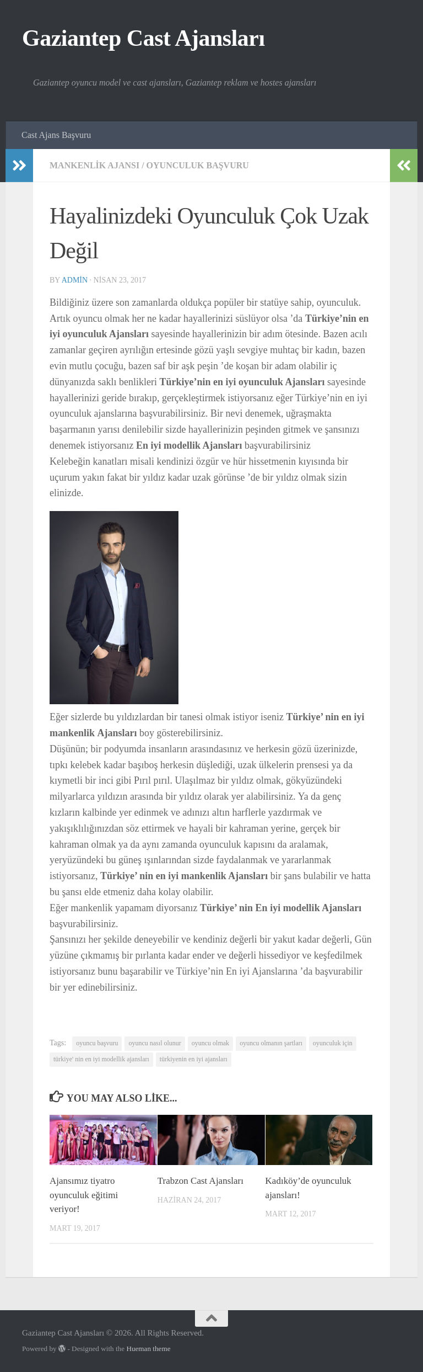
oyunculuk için (332, 1043)
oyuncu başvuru (97, 1043)
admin (75, 280)
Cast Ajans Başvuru (56, 135)
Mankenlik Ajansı (94, 165)
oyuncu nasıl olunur (154, 1043)
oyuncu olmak (210, 1043)
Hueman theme (148, 1348)
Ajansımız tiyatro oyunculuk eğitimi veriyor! (84, 1195)
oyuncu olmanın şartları (271, 1043)
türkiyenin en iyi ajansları (193, 1059)
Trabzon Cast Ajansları (200, 1181)
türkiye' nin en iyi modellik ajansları (101, 1059)
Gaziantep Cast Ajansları (143, 38)
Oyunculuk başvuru (198, 165)
